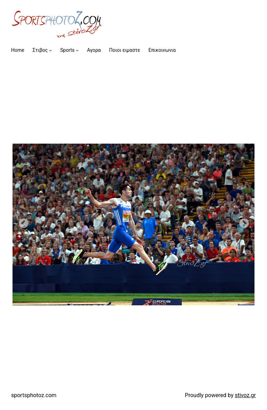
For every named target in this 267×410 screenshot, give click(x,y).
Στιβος (40, 50)
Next (241, 221)
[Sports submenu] (77, 50)
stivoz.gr (245, 395)
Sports (67, 50)
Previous (21, 221)
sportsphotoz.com (33, 395)
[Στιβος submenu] (50, 50)
